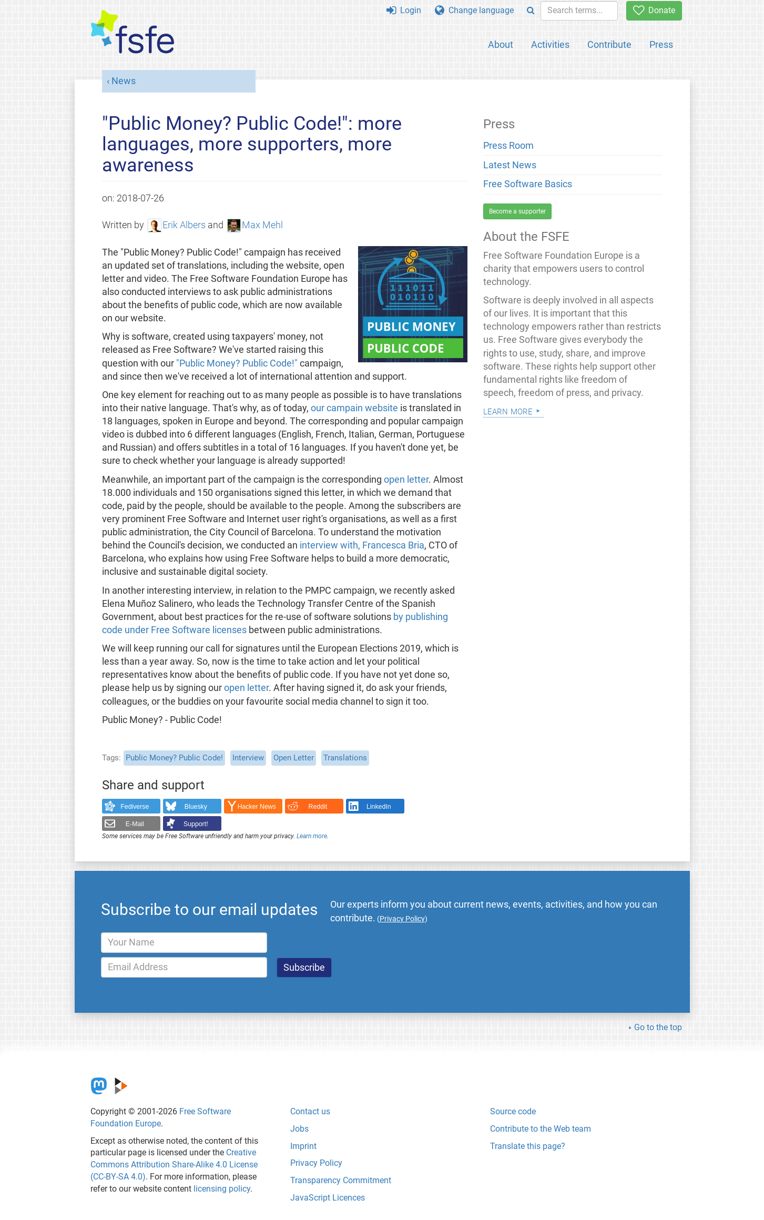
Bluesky (196, 806)
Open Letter (293, 757)
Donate (654, 10)
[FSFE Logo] (132, 32)
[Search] (531, 11)
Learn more (312, 836)
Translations (345, 757)
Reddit (318, 806)
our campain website (354, 408)
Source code (513, 1111)
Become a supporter (517, 211)
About (500, 44)
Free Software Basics (527, 184)
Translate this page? (527, 1146)
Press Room (508, 145)
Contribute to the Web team (540, 1129)
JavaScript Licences (327, 1198)
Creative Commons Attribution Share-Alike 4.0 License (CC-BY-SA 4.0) (174, 1164)
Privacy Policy (316, 1163)
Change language (474, 10)
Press (661, 44)
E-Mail (135, 824)
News (123, 81)
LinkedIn (378, 806)
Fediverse (134, 806)
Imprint (303, 1146)
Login (403, 10)
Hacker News (257, 806)
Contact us (310, 1111)
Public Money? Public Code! (174, 757)
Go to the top (658, 1027)
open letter (406, 479)
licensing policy (221, 1189)
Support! (196, 824)
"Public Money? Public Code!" (237, 363)
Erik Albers (177, 225)
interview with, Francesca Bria (362, 545)
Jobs (299, 1129)
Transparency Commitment (340, 1180)
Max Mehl (255, 225)
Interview (248, 757)
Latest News (509, 165)
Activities (550, 44)
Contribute (609, 44)
